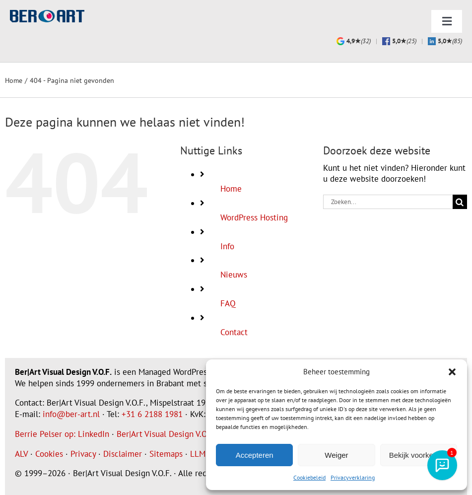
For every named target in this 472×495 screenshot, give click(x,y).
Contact (234, 332)
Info (227, 246)
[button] (452, 372)
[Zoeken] (460, 202)
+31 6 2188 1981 (152, 414)
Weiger (336, 455)
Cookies (49, 453)
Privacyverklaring (353, 477)
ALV (21, 453)
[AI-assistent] (442, 465)
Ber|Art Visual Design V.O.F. (166, 433)
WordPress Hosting (254, 217)
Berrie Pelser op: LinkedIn (62, 433)
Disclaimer (122, 453)
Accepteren (254, 455)
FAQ (228, 303)
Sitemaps (166, 453)
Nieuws (233, 274)
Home (231, 188)
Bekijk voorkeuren (418, 455)
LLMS (200, 453)
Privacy (83, 453)
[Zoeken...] (388, 202)
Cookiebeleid (309, 477)
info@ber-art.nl (71, 414)
